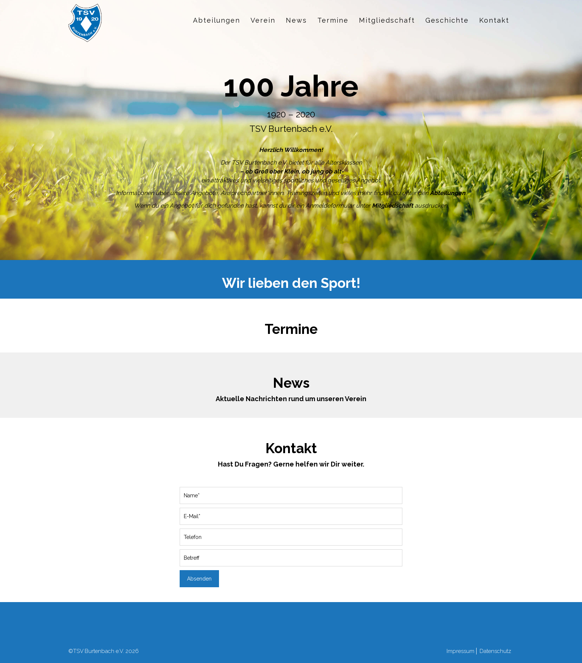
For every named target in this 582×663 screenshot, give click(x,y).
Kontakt (494, 20)
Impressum (460, 651)
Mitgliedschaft (387, 20)
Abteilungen (216, 20)
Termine (333, 20)
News (296, 20)
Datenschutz (495, 651)
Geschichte (447, 20)
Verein (263, 20)
